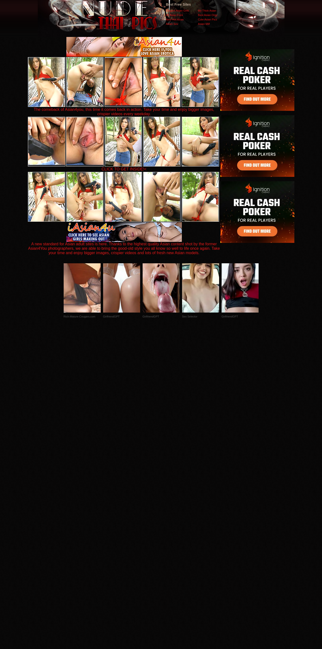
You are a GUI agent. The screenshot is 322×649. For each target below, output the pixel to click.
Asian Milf (204, 23)
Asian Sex (172, 23)
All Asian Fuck (174, 15)
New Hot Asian (175, 19)
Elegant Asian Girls (177, 10)
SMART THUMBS (169, 550)
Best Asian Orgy (207, 15)
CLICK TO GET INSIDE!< (124, 169)
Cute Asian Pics (207, 19)
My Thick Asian (207, 10)
